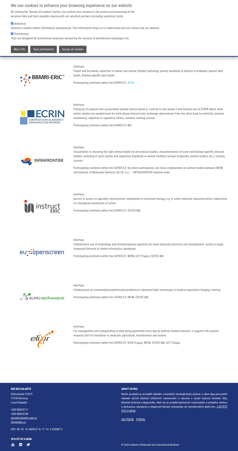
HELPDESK (127, 419)
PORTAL (140, 419)
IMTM (130, 97)
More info (19, 48)
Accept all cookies (73, 48)
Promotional (21, 33)
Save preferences (43, 48)
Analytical (20, 23)
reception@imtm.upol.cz (24, 418)
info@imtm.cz (18, 422)
